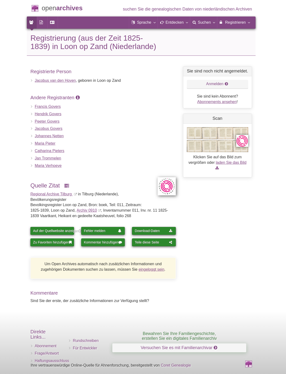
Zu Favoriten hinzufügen (52, 242)
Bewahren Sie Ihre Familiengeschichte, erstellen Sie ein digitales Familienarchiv (179, 336)
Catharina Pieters (49, 151)
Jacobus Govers (49, 128)
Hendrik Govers (48, 114)
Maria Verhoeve (48, 166)
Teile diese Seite (153, 242)
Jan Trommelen (48, 158)
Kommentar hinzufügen (103, 242)
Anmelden (217, 84)
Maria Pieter (45, 143)
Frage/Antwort (47, 353)
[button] (143, 22)
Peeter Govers (47, 121)
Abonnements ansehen (217, 102)
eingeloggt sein (151, 269)
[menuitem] (32, 22)
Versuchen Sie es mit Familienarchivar (179, 347)
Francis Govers (48, 106)
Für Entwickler (85, 348)
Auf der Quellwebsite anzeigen (53, 231)
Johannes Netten (49, 136)
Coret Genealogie (176, 365)
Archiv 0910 (87, 210)
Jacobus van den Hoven (55, 80)
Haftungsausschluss (52, 361)
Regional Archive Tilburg (51, 194)
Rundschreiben (86, 341)
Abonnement (46, 346)
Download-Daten (153, 231)
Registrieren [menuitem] (235, 22)
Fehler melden (102, 231)
